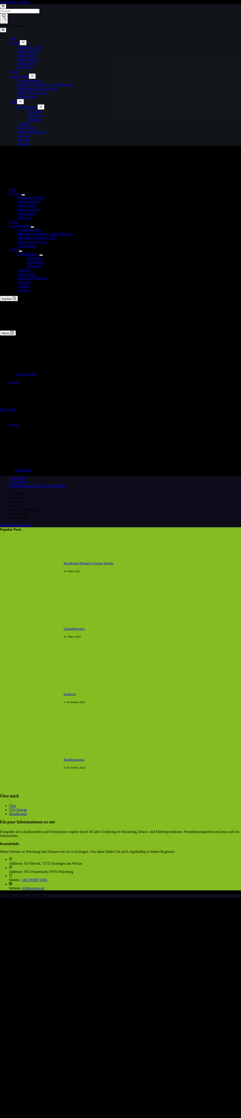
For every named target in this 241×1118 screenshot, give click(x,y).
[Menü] (8, 333)
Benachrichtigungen (32, 278)
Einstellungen (28, 254)
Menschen (25, 218)
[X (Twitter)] (8, 153)
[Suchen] (9, 298)
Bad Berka (7, 409)
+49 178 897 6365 (34, 880)
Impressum (17, 478)
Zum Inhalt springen (14, 2)
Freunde (23, 286)
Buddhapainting (74, 759)
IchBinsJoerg (27, 206)
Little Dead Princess (32, 242)
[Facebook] (2, 153)
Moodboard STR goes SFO (37, 238)
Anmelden (34, 258)
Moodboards (18, 814)
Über (12, 806)
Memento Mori (28, 210)
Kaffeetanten (27, 246)
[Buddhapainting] (29, 792)
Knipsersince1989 (31, 198)
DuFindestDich (29, 202)
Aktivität (24, 270)
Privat (13, 222)
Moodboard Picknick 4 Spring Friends (45, 234)
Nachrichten (26, 274)
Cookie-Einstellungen (15, 525)
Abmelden (34, 266)
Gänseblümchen (29, 230)
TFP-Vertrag (18, 810)
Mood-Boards (20, 226)
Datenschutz (18, 482)
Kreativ (15, 193)
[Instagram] (13, 153)
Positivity (70, 694)
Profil (14, 250)
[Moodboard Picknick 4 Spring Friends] (29, 596)
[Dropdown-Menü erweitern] (23, 194)
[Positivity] (29, 727)
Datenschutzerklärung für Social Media (37, 486)
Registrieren (35, 262)
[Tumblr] (23, 153)
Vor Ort (14, 382)
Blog (12, 189)
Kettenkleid (26, 214)
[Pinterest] (18, 153)
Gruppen (24, 290)
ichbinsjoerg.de (33, 888)
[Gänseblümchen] (29, 661)
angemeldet (23, 470)
